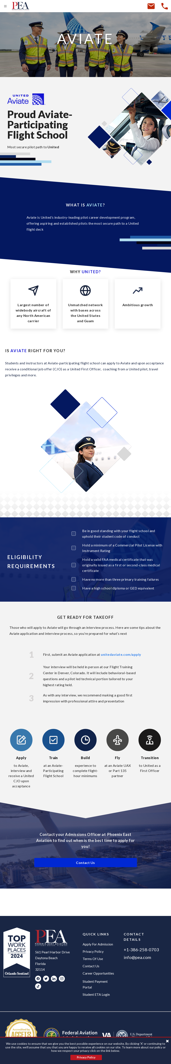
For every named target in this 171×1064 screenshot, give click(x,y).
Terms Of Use (93, 959)
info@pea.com (137, 957)
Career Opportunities (98, 973)
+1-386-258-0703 (141, 949)
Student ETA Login (96, 994)
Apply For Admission (98, 944)
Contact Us (91, 966)
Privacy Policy (93, 951)
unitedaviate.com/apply (121, 654)
